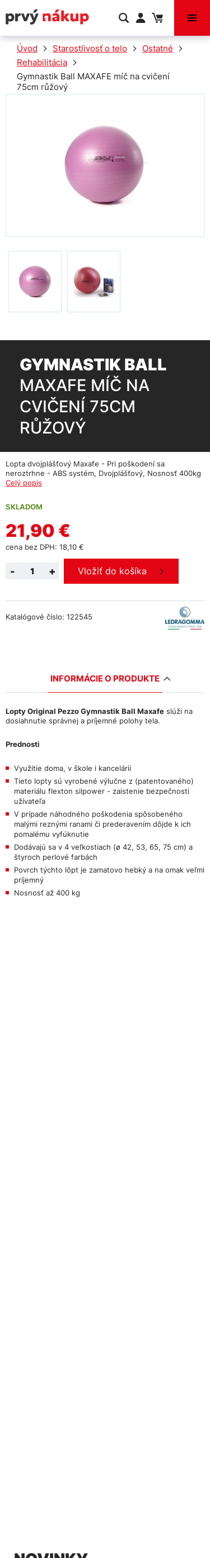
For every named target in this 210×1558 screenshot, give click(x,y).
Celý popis (24, 482)
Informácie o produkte (106, 678)
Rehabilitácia (42, 62)
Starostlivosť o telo (90, 48)
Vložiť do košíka (112, 570)
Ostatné (157, 48)
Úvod (27, 48)
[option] (35, 281)
